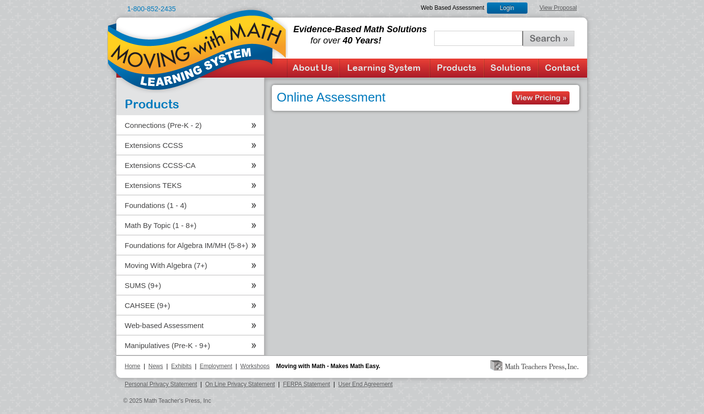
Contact (562, 68)
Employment (215, 366)
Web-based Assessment (164, 325)
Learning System (384, 68)
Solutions (511, 68)
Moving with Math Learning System (197, 49)
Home (132, 366)
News (155, 366)
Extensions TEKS (153, 185)
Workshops (255, 366)
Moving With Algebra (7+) (166, 265)
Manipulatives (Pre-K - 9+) (167, 345)
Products (457, 68)
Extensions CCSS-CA (160, 165)
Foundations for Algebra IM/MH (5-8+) (186, 245)
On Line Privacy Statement (240, 384)
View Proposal (558, 7)
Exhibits (181, 366)
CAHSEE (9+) (147, 305)
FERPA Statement (306, 384)
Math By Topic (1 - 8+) (161, 225)
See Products (540, 97)
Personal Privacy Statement (161, 384)
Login (507, 7)
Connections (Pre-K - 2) (163, 125)
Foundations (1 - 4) (156, 205)
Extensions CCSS (154, 145)
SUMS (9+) (143, 285)
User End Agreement (365, 384)
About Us (313, 68)
